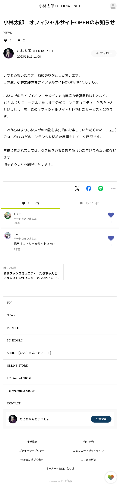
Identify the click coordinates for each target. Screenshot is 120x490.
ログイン (113, 6)
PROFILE (13, 328)
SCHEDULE (15, 340)
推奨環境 (32, 441)
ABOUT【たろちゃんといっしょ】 (30, 353)
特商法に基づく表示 (31, 459)
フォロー (104, 53)
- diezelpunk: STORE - (22, 390)
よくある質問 (88, 459)
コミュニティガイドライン (88, 450)
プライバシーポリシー (32, 450)
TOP (9, 302)
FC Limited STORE (19, 378)
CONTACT (13, 403)
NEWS (7, 32)
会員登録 (101, 419)
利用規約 (88, 441)
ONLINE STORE (17, 365)
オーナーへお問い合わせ (60, 468)
